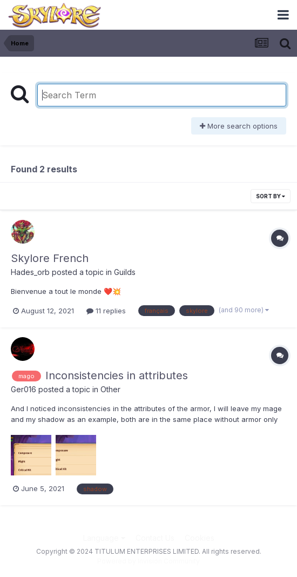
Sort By (270, 196)
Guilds (125, 272)
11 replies (106, 310)
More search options (239, 126)
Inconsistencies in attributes (116, 375)
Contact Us (155, 537)
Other (110, 389)
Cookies (199, 537)
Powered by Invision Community (148, 561)
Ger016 (23, 389)
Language (104, 537)
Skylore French (50, 258)
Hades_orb (30, 272)
